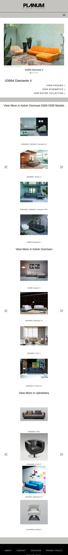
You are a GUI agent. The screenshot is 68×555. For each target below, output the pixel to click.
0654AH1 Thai (34, 431)
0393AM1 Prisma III (34, 386)
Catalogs (36, 550)
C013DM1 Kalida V (34, 529)
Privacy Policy (54, 550)
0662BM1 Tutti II (34, 353)
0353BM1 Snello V (34, 177)
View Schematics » (53, 89)
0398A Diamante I (34, 242)
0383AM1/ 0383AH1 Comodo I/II (34, 144)
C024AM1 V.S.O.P (34, 464)
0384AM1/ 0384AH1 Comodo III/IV (34, 209)
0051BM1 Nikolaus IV (34, 320)
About (8, 550)
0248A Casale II (34, 288)
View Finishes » (55, 85)
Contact (21, 550)
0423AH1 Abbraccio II (34, 497)
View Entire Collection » (49, 93)
